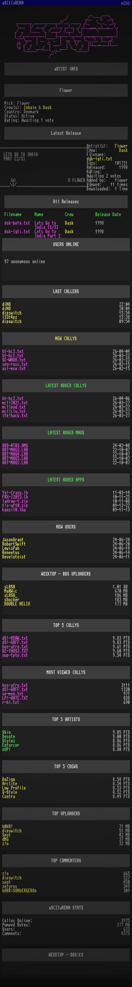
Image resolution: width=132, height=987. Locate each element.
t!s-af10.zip (15, 505)
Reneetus (10, 552)
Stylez (8, 741)
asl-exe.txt (14, 368)
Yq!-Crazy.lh (15, 493)
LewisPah (10, 548)
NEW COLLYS (66, 338)
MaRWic (10, 591)
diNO (6, 304)
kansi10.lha (14, 510)
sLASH (9, 587)
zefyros (9, 886)
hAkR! (7, 826)
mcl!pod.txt (14, 407)
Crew (69, 214)
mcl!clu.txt (14, 411)
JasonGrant (13, 540)
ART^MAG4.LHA (15, 454)
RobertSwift (14, 544)
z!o (5, 843)
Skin (6, 732)
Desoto (8, 736)
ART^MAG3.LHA (15, 450)
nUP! (6, 749)
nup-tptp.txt (15, 655)
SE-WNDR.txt (14, 360)
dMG (5, 839)
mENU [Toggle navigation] (125, 4)
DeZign (8, 779)
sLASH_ (10, 595)
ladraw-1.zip (15, 501)
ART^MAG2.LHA (15, 463)
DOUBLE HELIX (17, 604)
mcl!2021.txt (15, 403)
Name (39, 214)
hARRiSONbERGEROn (19, 891)
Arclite (9, 784)
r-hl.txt (10, 702)
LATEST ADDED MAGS (66, 433)
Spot (6, 835)
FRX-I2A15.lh (15, 497)
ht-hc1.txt (13, 356)
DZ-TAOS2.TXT (15, 651)
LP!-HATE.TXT (15, 698)
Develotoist (14, 557)
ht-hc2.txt (13, 351)
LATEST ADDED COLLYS (66, 386)
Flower (121, 146)
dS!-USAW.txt (15, 638)
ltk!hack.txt (15, 416)
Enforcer (10, 745)
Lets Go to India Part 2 (47, 233)
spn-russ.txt (15, 364)
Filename (13, 214)
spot (6, 882)
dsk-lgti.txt (99, 159)
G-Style (9, 792)
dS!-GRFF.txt (15, 642)
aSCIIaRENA (13, 3)
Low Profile (14, 788)
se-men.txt (13, 694)
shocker (11, 600)
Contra (8, 796)
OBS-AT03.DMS (15, 445)
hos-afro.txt (15, 647)
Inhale (30, 107)
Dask (47, 107)
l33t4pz (9, 317)
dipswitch (12, 313)
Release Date (108, 214)
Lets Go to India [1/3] (46, 225)
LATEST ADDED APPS (66, 480)
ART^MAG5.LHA (15, 458)
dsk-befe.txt (17, 223)
